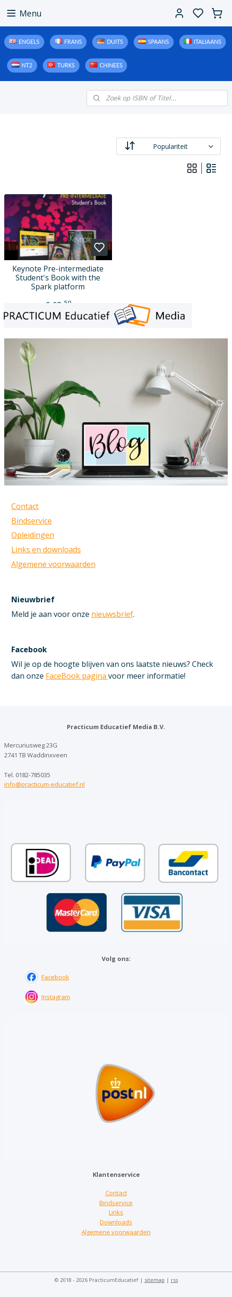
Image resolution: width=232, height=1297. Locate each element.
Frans (73, 42)
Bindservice (31, 521)
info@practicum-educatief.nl (44, 784)
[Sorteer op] (169, 146)
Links (116, 1212)
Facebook (55, 977)
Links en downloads (46, 549)
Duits (115, 42)
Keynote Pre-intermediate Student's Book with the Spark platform (58, 278)
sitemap (154, 1279)
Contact (25, 506)
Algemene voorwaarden (53, 564)
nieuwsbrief (112, 614)
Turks (66, 65)
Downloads (116, 1222)
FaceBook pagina (77, 676)
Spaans (158, 42)
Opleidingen (32, 535)
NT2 (27, 65)
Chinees (111, 65)
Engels (29, 42)
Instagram (55, 997)
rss (174, 1279)
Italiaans (207, 42)
